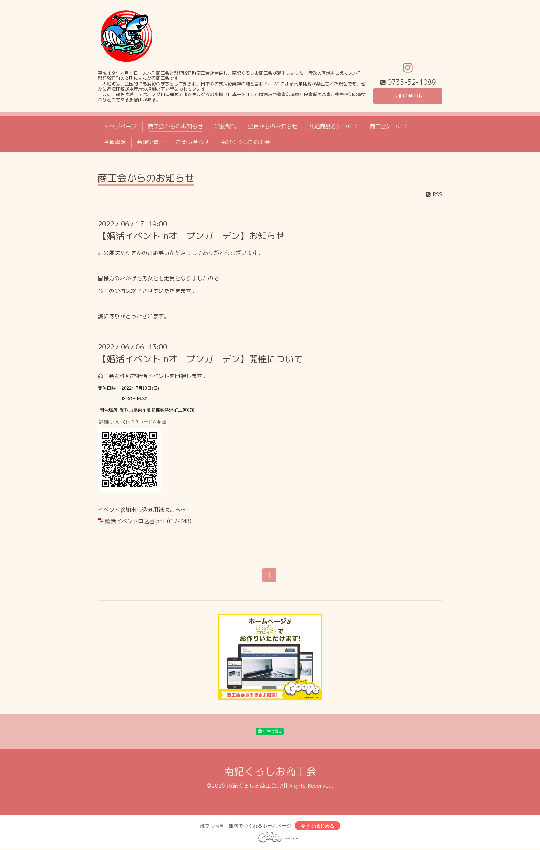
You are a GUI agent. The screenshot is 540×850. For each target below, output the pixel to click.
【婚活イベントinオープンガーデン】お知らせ (191, 235)
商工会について (389, 126)
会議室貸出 (151, 142)
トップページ (120, 126)
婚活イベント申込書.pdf (135, 521)
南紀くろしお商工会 (245, 142)
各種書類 (115, 142)
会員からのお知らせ (273, 126)
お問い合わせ (407, 96)
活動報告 (226, 126)
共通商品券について (334, 126)
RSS (434, 194)
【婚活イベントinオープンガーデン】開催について (200, 359)
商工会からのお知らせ (175, 126)
